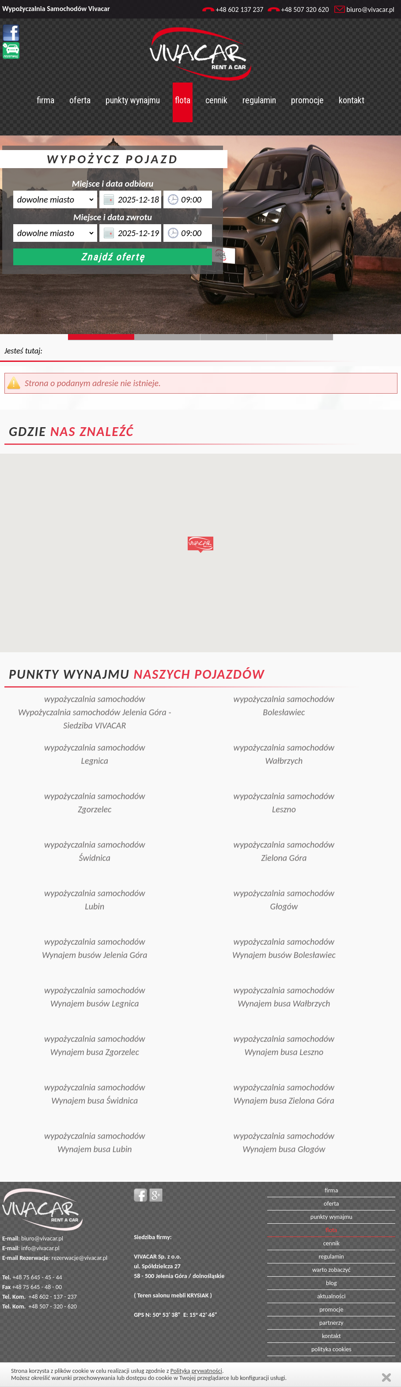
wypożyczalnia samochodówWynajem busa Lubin (94, 1130)
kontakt (351, 100)
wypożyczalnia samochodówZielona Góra (284, 839)
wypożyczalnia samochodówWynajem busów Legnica (94, 984)
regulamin (259, 100)
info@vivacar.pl (40, 1248)
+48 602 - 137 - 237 (53, 1297)
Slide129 (300, 337)
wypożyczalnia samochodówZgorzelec (94, 790)
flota (182, 100)
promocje (307, 100)
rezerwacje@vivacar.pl (79, 1258)
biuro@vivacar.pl (370, 9)
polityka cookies (331, 1349)
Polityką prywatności (196, 1371)
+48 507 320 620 (305, 9)
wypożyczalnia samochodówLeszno (284, 790)
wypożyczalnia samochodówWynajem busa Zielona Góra (284, 1082)
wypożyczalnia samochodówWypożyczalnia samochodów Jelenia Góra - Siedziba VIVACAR (94, 699)
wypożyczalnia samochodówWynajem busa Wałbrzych (284, 984)
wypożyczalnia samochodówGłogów (284, 887)
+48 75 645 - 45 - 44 (37, 1277)
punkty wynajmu (133, 100)
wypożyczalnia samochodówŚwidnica (94, 839)
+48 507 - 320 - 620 (53, 1306)
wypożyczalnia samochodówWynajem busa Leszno (284, 1033)
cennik (216, 100)
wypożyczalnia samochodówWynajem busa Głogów (284, 1130)
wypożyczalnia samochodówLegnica (94, 742)
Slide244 (167, 337)
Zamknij (386, 1377)
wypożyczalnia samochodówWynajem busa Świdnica (94, 1082)
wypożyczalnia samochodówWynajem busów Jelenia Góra (95, 936)
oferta (80, 100)
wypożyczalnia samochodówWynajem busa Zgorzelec (94, 1033)
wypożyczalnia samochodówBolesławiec (284, 693)
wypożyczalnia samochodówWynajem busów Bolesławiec (284, 936)
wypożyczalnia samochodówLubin (94, 887)
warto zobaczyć (331, 1270)
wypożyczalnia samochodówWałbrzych (284, 742)
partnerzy (331, 1323)
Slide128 (233, 337)
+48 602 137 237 (239, 9)
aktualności (331, 1296)
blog (331, 1283)
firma (45, 100)
